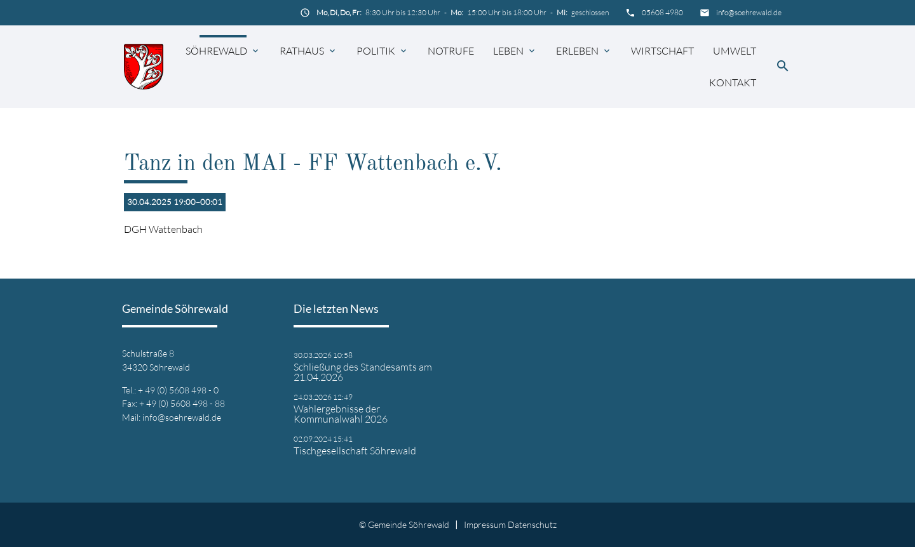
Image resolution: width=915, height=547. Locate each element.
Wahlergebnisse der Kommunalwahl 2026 (341, 414)
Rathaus (302, 50)
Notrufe (451, 50)
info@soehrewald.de (749, 12)
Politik (375, 50)
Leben (508, 50)
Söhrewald (216, 50)
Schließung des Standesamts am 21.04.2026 (363, 372)
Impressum (485, 524)
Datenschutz (532, 524)
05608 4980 (662, 12)
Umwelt (734, 50)
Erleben (577, 50)
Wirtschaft (662, 50)
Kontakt (732, 82)
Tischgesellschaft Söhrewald (355, 450)
